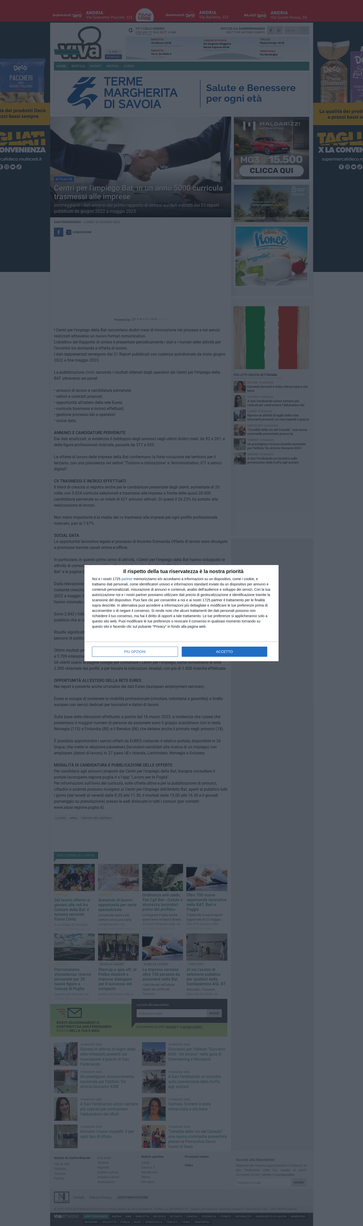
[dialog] (181, 613)
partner (127, 579)
